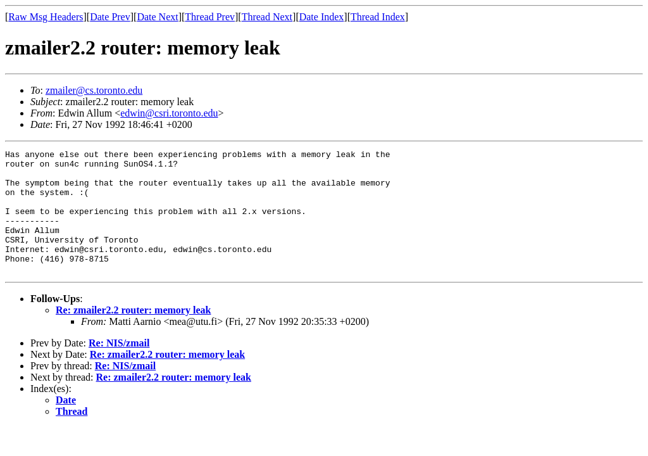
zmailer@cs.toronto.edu (94, 90)
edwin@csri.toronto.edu (169, 113)
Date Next (157, 16)
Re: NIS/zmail (119, 367)
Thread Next (267, 16)
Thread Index (378, 16)
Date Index (321, 16)
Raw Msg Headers (45, 16)
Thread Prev (210, 16)
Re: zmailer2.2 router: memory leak (133, 334)
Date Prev (110, 16)
